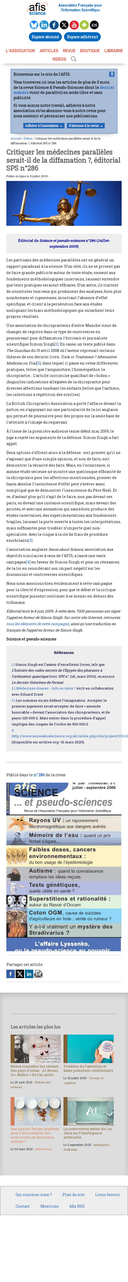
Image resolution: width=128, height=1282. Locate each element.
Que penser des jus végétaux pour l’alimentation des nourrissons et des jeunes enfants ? (35, 1135)
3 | (13, 700)
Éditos (28, 138)
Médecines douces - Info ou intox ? (46, 688)
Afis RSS (77, 1206)
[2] (38, 363)
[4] (28, 562)
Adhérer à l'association (41, 126)
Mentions (49, 1206)
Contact (23, 1206)
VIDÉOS (59, 59)
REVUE (69, 50)
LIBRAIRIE (113, 50)
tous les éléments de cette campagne (37, 623)
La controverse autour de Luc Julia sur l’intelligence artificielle (87, 1133)
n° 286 (39, 774)
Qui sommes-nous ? (34, 1194)
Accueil (16, 138)
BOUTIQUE (90, 50)
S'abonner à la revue (84, 126)
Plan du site (73, 1194)
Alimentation (43, 1149)
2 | (13, 688)
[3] (30, 540)
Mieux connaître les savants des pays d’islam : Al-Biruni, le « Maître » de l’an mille (35, 1070)
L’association (20, 50)
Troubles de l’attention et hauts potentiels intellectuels (88, 1068)
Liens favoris (107, 1194)
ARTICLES (49, 50)
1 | (13, 664)
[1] (56, 344)
